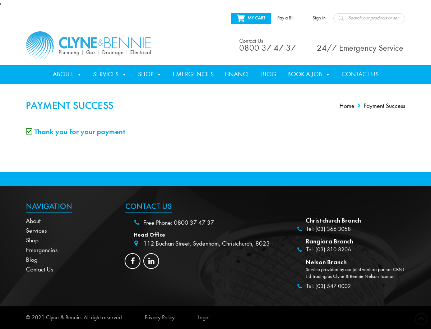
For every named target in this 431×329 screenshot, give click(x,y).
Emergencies (193, 74)
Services (110, 74)
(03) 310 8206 (333, 249)
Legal (203, 317)
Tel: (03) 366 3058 (328, 229)
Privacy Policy (160, 317)
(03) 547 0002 (333, 286)
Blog (269, 74)
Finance (237, 74)
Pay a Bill (286, 18)
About (33, 221)
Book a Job (309, 74)
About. (67, 74)
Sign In (319, 18)
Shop (150, 74)
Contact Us (360, 74)
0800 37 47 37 (194, 223)
